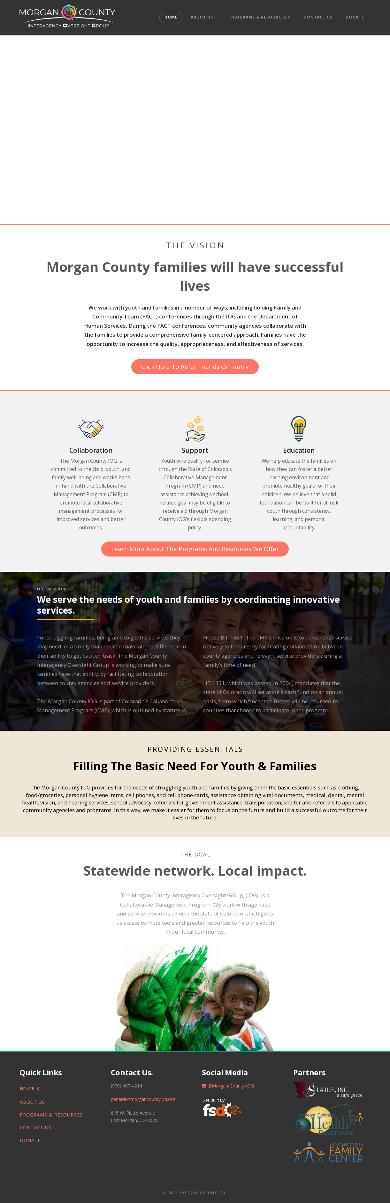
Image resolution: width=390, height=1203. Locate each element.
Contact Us (35, 1128)
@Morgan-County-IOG (228, 1086)
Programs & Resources (51, 1115)
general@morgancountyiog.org (143, 1099)
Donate (30, 1140)
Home (27, 1089)
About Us (32, 1102)
